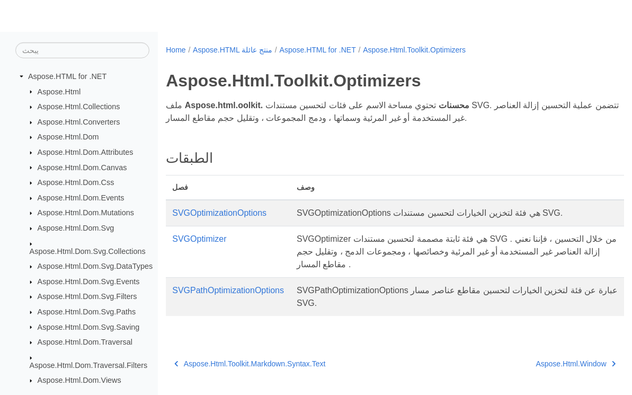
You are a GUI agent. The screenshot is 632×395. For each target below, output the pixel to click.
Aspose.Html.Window (544, 363)
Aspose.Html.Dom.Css (76, 182)
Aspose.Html (59, 91)
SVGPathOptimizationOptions (228, 290)
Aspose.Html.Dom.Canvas (82, 167)
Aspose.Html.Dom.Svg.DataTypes (95, 266)
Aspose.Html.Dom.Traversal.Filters (89, 365)
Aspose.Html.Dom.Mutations (86, 212)
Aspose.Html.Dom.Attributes (85, 152)
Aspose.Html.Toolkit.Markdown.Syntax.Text (249, 363)
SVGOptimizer (199, 238)
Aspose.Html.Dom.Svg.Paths (87, 312)
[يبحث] (82, 50)
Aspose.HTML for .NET (67, 76)
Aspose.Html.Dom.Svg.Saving (89, 326)
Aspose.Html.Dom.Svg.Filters (87, 296)
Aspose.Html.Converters (79, 122)
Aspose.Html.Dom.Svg (76, 228)
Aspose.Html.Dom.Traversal (85, 342)
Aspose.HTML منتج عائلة (232, 50)
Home (175, 50)
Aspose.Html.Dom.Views (79, 380)
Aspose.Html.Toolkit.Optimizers (414, 50)
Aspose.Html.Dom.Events (81, 198)
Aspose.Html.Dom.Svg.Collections (88, 251)
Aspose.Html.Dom (68, 137)
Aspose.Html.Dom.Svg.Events (89, 281)
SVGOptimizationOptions (219, 212)
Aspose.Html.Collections (79, 106)
